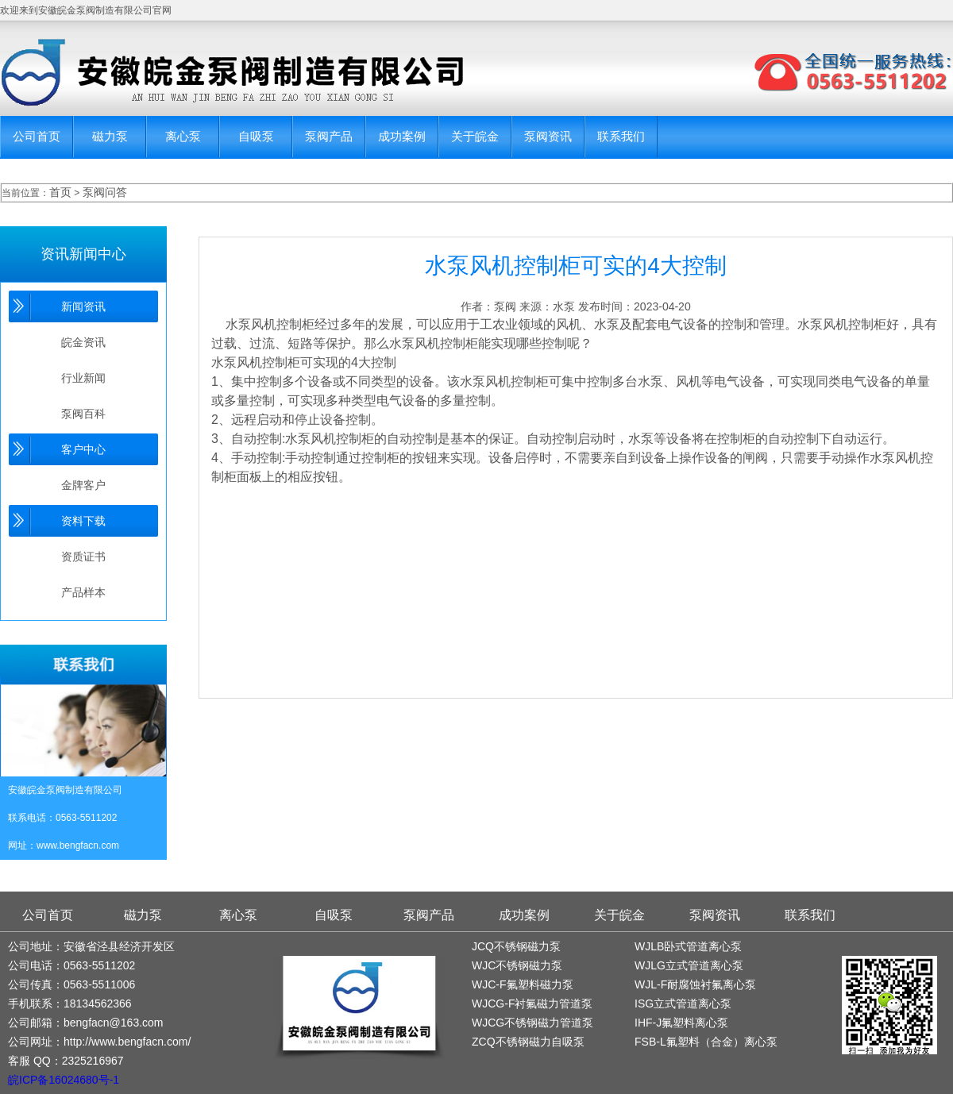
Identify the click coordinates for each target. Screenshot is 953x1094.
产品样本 (83, 592)
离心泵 (183, 136)
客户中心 (83, 449)
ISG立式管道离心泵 (683, 1003)
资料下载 (83, 520)
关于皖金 (475, 136)
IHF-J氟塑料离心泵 (681, 1022)
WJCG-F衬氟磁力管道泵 (532, 1003)
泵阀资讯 (548, 136)
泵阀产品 (329, 136)
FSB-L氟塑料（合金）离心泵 (706, 1041)
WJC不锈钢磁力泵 (517, 965)
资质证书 (83, 556)
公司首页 (36, 136)
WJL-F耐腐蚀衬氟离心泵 (695, 984)
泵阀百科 (83, 413)
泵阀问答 (105, 192)
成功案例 (402, 136)
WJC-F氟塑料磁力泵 (522, 984)
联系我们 (621, 136)
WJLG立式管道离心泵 (689, 965)
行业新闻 (83, 378)
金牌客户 (83, 485)
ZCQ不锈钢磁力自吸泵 (528, 1041)
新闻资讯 (83, 306)
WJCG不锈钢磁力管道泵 (532, 1022)
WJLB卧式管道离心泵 (688, 946)
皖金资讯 (83, 342)
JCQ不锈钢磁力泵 (516, 946)
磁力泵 (110, 136)
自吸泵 (256, 136)
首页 (60, 192)
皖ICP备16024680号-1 (63, 1079)
